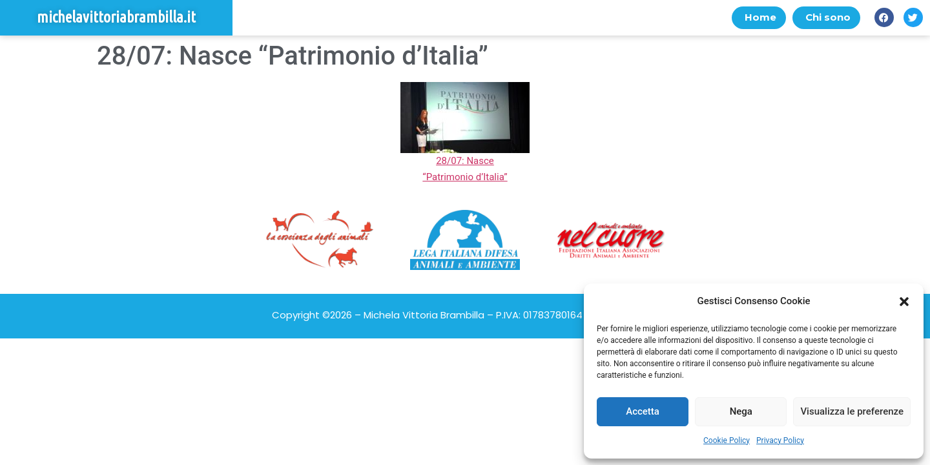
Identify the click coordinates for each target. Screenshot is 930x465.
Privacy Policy (780, 440)
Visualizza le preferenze (852, 411)
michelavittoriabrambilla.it (116, 17)
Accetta (642, 411)
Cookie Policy (726, 440)
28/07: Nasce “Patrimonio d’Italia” (465, 161)
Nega (741, 411)
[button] (904, 301)
